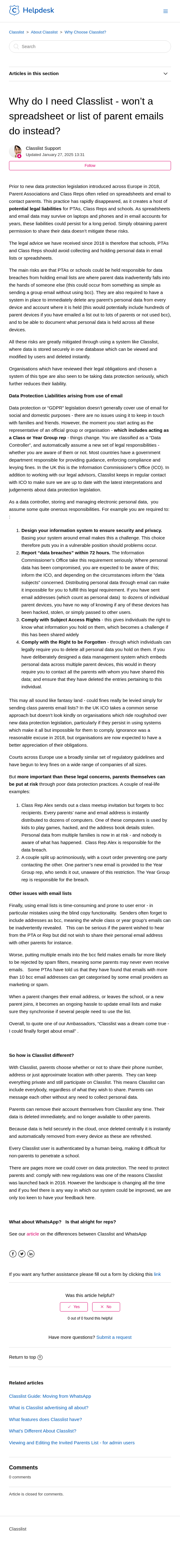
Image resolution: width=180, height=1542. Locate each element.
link (157, 1274)
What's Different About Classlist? (42, 1430)
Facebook (13, 1254)
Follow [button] (90, 165)
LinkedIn (31, 1254)
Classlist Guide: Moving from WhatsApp (50, 1396)
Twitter (22, 1254)
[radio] (74, 1307)
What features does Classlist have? (45, 1419)
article (33, 1233)
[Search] (90, 46)
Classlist (16, 32)
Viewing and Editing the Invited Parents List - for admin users (72, 1442)
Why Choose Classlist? (85, 32)
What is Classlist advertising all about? (48, 1407)
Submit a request (113, 1337)
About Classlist (44, 32)
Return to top (26, 1357)
